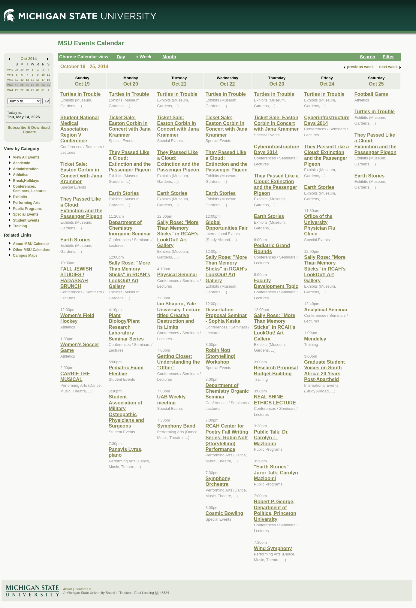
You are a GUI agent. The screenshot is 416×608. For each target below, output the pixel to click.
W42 (10, 79)
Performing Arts (27, 203)
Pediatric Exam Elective (126, 370)
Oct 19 (82, 83)
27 (22, 90)
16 (38, 79)
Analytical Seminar (326, 309)
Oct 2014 (29, 58)
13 (22, 79)
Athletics (20, 175)
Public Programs (27, 209)
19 (16, 84)
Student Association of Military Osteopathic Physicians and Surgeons (126, 411)
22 (32, 84)
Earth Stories (75, 239)
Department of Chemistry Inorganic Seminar (130, 228)
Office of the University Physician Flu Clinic (319, 224)
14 (27, 79)
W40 (10, 69)
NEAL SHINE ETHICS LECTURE (275, 399)
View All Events (26, 157)
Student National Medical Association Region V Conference (79, 129)
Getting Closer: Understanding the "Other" (178, 362)
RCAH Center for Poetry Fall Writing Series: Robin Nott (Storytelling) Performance (227, 437)
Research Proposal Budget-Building (276, 370)
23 (38, 84)
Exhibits (20, 197)
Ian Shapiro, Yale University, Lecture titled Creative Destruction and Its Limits (178, 315)
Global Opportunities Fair (227, 225)
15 (32, 79)
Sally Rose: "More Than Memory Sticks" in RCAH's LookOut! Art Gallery (129, 274)
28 (16, 69)
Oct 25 (376, 83)
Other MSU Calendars (31, 250)
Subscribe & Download (29, 127)
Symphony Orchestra (218, 481)
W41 (10, 74)
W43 (10, 84)
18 (48, 79)
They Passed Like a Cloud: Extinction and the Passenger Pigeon (81, 207)
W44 (10, 90)
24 (43, 84)
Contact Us (83, 589)
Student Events (26, 220)
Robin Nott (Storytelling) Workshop (221, 355)
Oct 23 (276, 83)
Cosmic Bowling (224, 513)
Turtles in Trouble (80, 94)
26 (16, 90)
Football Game (371, 94)
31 (43, 90)
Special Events (25, 214)
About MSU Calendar (31, 244)
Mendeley (315, 338)
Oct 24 (327, 83)
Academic (21, 163)
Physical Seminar (177, 274)
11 (48, 74)
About (67, 589)
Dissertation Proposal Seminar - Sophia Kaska (226, 315)
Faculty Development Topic (276, 283)
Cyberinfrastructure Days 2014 (276, 149)
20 (22, 84)
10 (43, 74)
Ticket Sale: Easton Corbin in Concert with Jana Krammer (81, 172)
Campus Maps (25, 255)
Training (20, 226)
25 (48, 84)
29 (22, 69)
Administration (25, 169)
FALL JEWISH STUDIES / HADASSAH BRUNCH (76, 277)
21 (27, 84)
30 (27, 69)
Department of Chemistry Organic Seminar (227, 391)
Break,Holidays (26, 181)
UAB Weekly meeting (171, 399)
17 (43, 79)
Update (29, 132)
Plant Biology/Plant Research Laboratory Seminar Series (126, 327)
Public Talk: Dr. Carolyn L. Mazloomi (271, 437)
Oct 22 (227, 83)
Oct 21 (179, 83)
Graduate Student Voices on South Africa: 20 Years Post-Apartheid (324, 370)
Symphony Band (176, 425)
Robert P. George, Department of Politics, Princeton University (275, 510)
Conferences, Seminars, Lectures (30, 188)
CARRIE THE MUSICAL (75, 376)
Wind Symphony (273, 548)
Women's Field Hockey (77, 318)
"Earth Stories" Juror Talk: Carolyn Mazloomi (276, 472)
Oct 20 (130, 83)
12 (16, 79)
